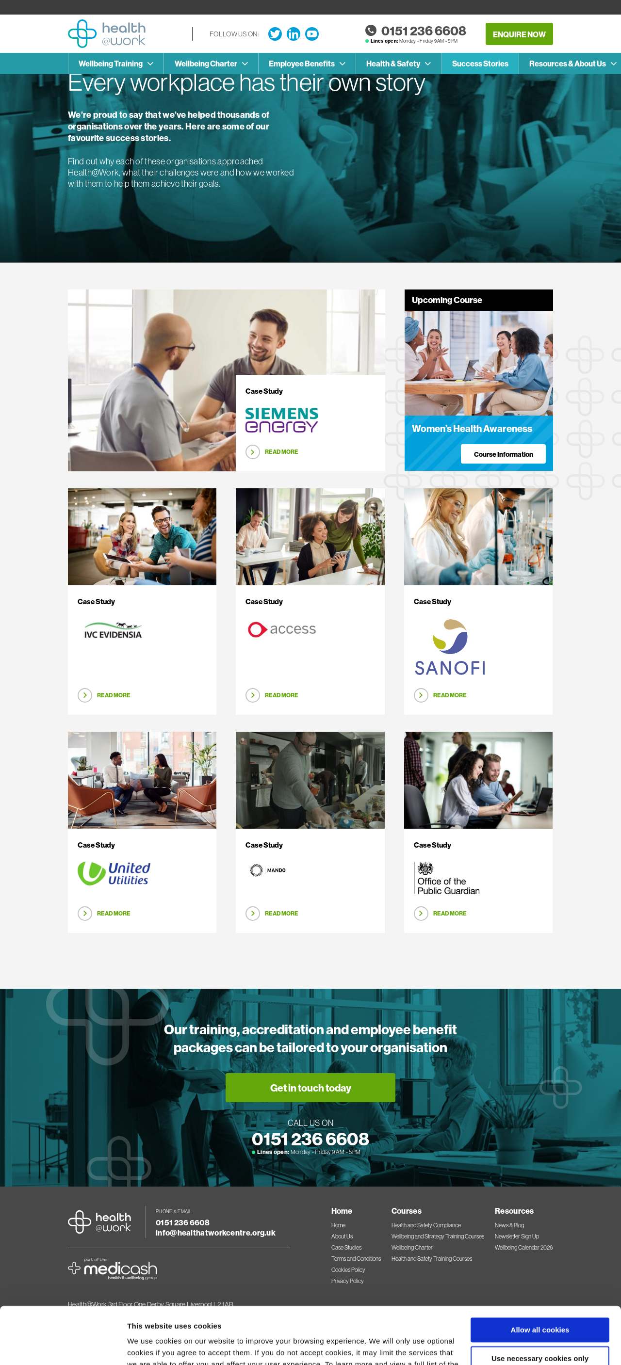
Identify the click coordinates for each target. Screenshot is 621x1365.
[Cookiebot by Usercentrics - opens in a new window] (62, 1346)
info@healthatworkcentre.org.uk (216, 1232)
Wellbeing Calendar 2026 (524, 1247)
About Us (342, 1236)
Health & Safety (393, 63)
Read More (281, 451)
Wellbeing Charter (206, 63)
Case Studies (346, 1247)
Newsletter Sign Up (517, 1236)
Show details (149, 1346)
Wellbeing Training (111, 63)
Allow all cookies (540, 1273)
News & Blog (509, 1225)
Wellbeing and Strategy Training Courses (438, 1236)
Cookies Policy (263, 1319)
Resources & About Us (567, 63)
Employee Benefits (302, 63)
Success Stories (480, 63)
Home (338, 1225)
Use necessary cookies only (539, 1301)
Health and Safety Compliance (426, 1225)
